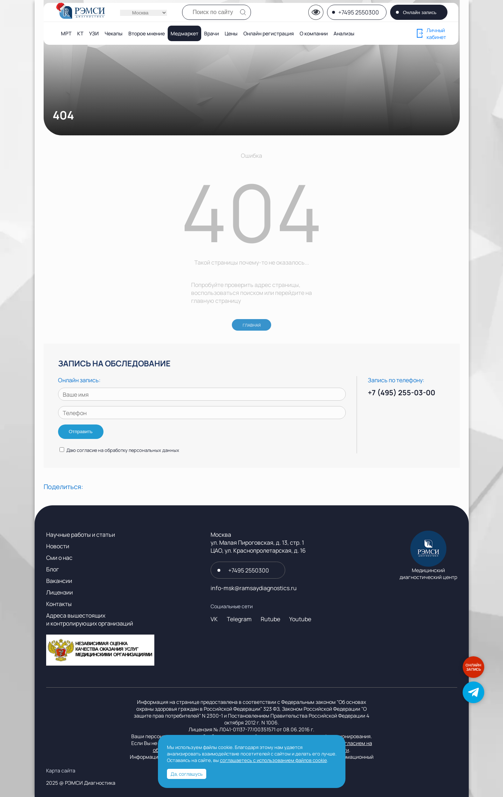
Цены (231, 33)
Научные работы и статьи (80, 535)
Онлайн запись (419, 12)
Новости (57, 546)
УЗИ (94, 33)
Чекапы (114, 33)
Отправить (81, 431)
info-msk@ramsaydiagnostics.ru (254, 588)
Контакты (59, 604)
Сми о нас (59, 558)
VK (214, 619)
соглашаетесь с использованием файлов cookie (273, 760)
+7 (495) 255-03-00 (401, 392)
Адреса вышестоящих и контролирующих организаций (89, 619)
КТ (80, 33)
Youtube (300, 619)
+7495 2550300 (358, 12)
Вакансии (59, 581)
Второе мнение (146, 33)
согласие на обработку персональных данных (128, 450)
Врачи (211, 33)
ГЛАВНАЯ (252, 325)
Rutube (270, 619)
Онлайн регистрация (268, 33)
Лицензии (59, 592)
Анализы (344, 33)
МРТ (66, 33)
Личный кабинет (431, 33)
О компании (314, 33)
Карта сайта (60, 770)
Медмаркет (184, 33)
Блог (52, 569)
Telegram (239, 619)
